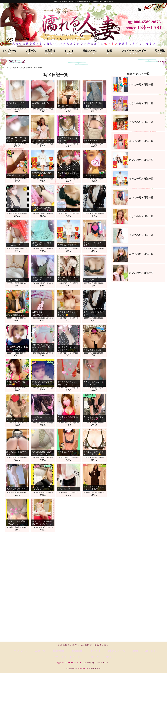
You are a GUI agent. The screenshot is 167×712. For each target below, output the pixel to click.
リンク (147, 650)
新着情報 (56, 650)
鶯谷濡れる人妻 (83, 661)
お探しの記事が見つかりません (31, 67)
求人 (156, 650)
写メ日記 (160, 51)
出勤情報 (50, 51)
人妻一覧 (31, 51)
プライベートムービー (134, 51)
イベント (69, 51)
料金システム (90, 51)
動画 (109, 51)
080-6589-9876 (147, 21)
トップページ (10, 51)
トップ (3, 67)
